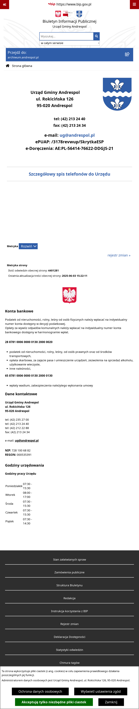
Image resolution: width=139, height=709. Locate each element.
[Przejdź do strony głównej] (69, 20)
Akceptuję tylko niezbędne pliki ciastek (54, 702)
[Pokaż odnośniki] (4, 4)
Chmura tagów (69, 663)
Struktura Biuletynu (69, 585)
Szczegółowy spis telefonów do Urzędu (69, 174)
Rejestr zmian (69, 624)
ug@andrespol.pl (77, 135)
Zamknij (111, 702)
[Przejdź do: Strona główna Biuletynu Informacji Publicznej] (8, 66)
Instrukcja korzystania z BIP (69, 611)
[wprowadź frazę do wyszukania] (66, 36)
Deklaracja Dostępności (69, 637)
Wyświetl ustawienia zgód (101, 691)
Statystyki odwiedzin (69, 650)
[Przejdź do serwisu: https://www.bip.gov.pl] (69, 4)
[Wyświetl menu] (134, 4)
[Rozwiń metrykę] (28, 246)
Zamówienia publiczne (69, 572)
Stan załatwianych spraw (69, 559)
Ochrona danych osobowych (40, 691)
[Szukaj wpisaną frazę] (97, 36)
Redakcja (69, 598)
